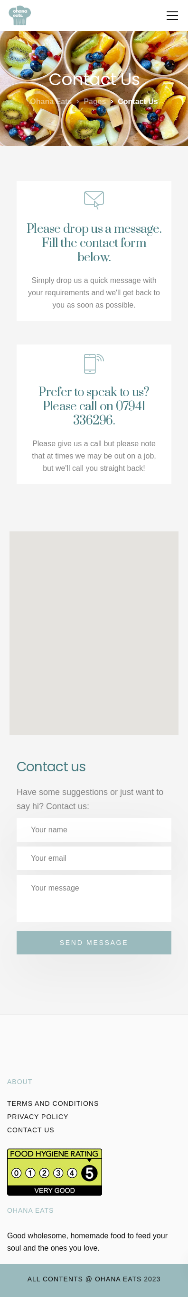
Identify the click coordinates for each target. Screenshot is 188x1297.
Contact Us (31, 1130)
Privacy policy (37, 1117)
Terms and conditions (53, 1103)
